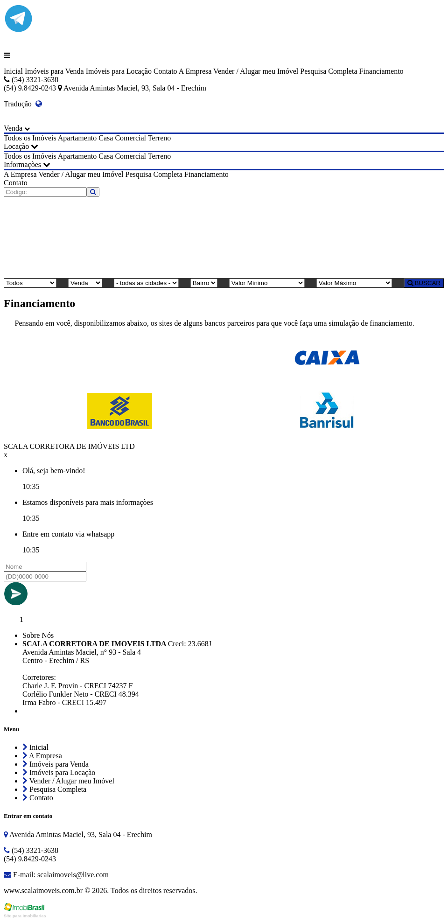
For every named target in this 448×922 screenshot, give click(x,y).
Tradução (23, 104)
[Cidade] (146, 283)
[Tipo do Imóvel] (30, 283)
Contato (165, 71)
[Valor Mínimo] (267, 283)
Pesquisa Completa (328, 71)
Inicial (13, 71)
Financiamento (381, 71)
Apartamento (77, 138)
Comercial (130, 138)
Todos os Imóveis (30, 138)
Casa (105, 138)
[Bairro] (203, 283)
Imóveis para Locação (119, 71)
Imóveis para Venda (54, 71)
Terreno (159, 138)
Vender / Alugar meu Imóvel (255, 71)
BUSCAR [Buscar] (424, 282)
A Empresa (195, 71)
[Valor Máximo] (354, 283)
